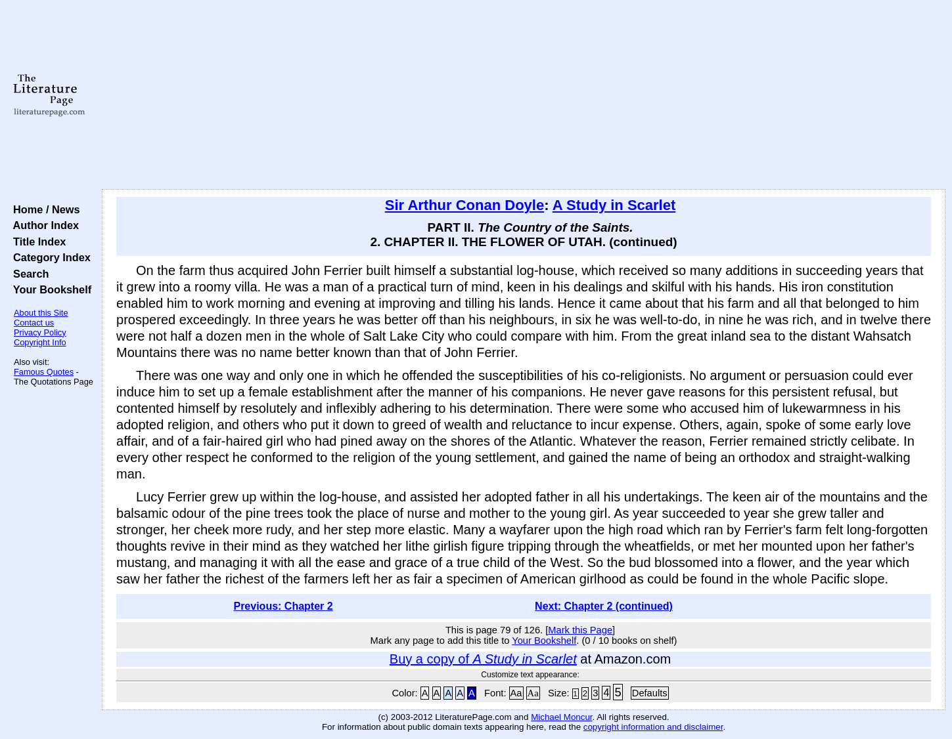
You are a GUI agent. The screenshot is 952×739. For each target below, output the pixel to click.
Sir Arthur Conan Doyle (464, 205)
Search (28, 274)
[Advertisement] (523, 95)
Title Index (36, 241)
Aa (516, 693)
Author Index (43, 225)
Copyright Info (40, 342)
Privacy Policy (40, 332)
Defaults (650, 693)
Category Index (49, 257)
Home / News (43, 209)
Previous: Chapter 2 (282, 606)
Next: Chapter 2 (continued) (604, 606)
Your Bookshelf (49, 289)
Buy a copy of (483, 659)
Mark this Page (580, 630)
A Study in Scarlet (614, 205)
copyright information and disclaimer (653, 727)
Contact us (34, 322)
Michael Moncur (561, 717)
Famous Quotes (44, 372)
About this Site (41, 313)
